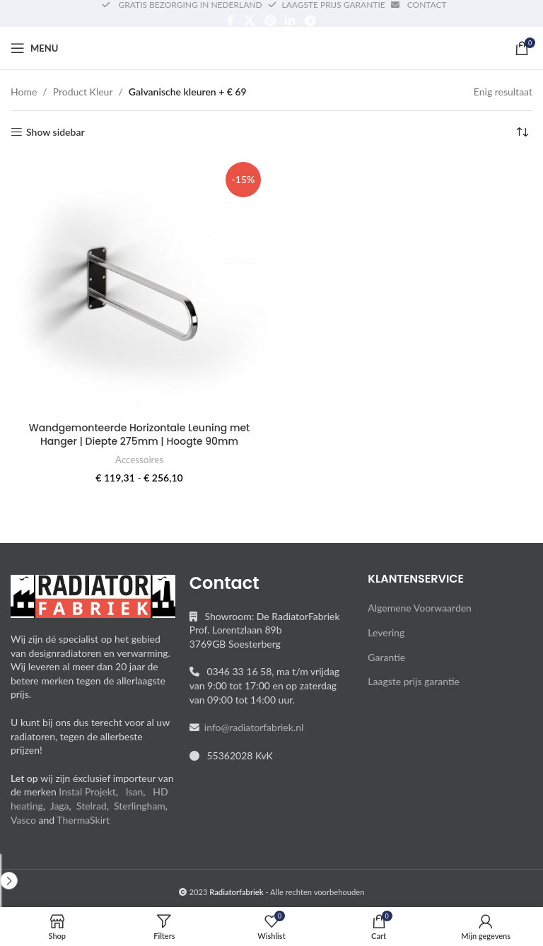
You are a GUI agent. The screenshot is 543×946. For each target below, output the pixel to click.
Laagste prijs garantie (414, 681)
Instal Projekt (87, 792)
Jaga (59, 806)
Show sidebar (55, 132)
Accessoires (139, 459)
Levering (386, 632)
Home (24, 92)
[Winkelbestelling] (521, 132)
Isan (135, 792)
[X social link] (249, 20)
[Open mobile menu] (34, 48)
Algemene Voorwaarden (420, 608)
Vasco (23, 820)
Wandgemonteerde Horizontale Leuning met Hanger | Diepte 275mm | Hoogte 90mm (139, 435)
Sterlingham (139, 806)
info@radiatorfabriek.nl (251, 727)
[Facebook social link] (231, 20)
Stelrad (91, 806)
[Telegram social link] (310, 20)
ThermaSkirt (83, 820)
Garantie (386, 657)
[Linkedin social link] (290, 20)
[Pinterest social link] (269, 20)
